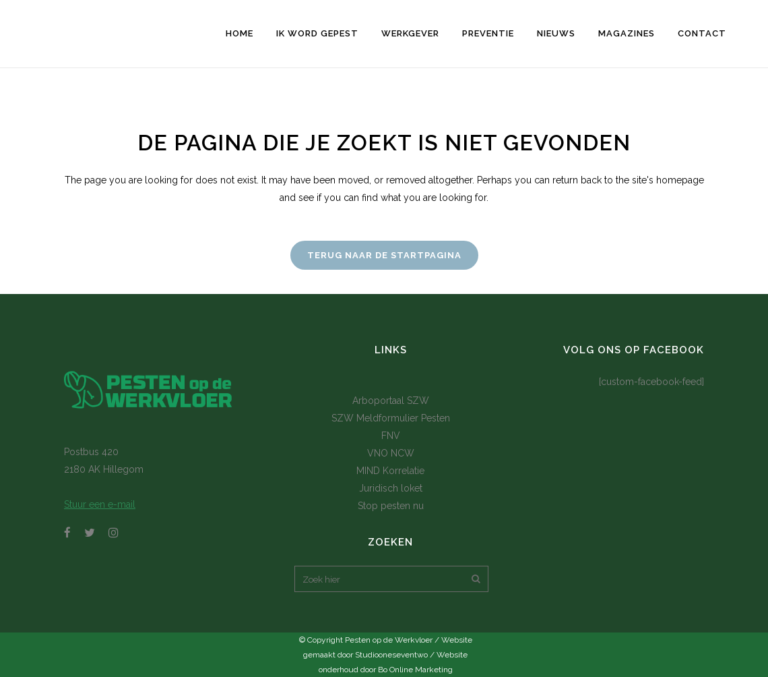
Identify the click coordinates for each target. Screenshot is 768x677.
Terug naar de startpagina (384, 255)
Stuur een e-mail (99, 504)
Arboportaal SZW (390, 400)
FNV (390, 435)
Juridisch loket (390, 488)
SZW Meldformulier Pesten (390, 418)
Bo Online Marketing (415, 669)
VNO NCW (390, 453)
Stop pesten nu (391, 505)
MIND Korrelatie (390, 470)
